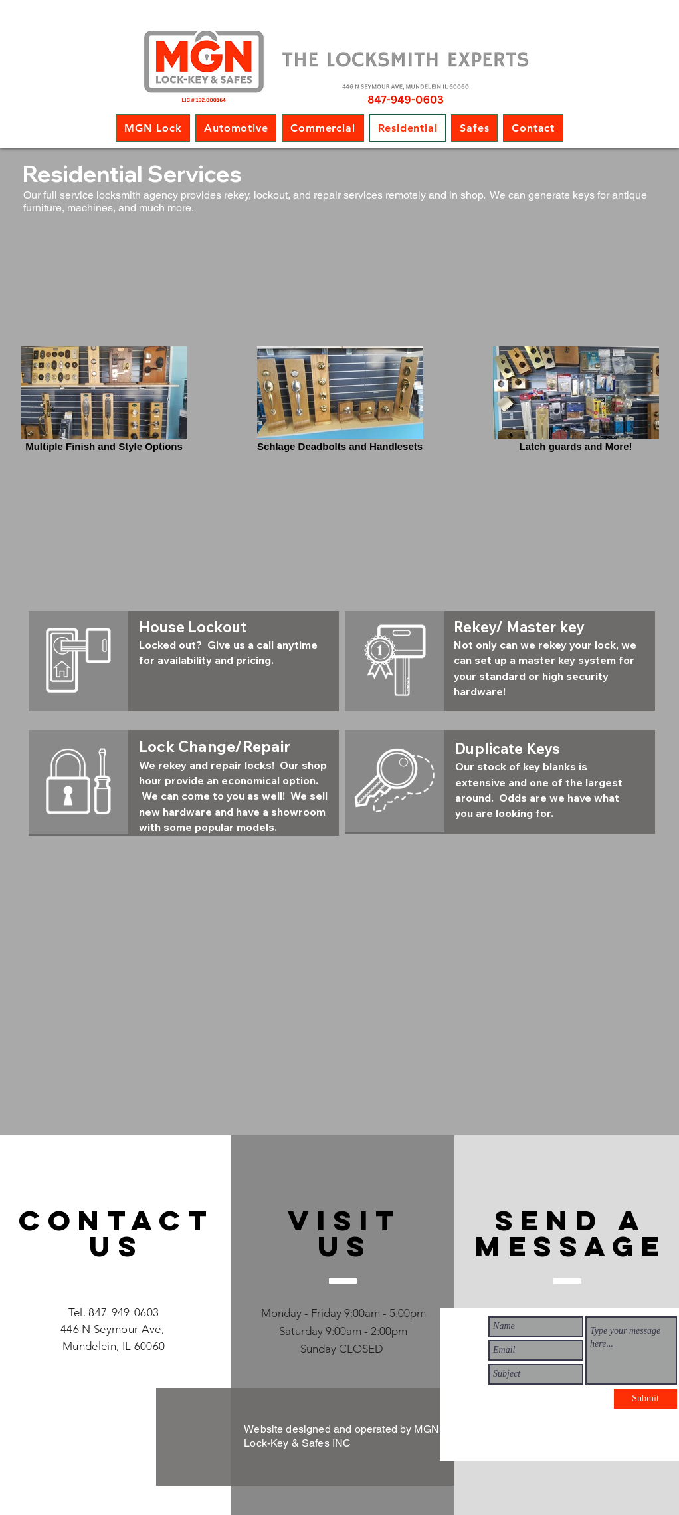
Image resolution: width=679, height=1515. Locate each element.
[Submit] (645, 1399)
